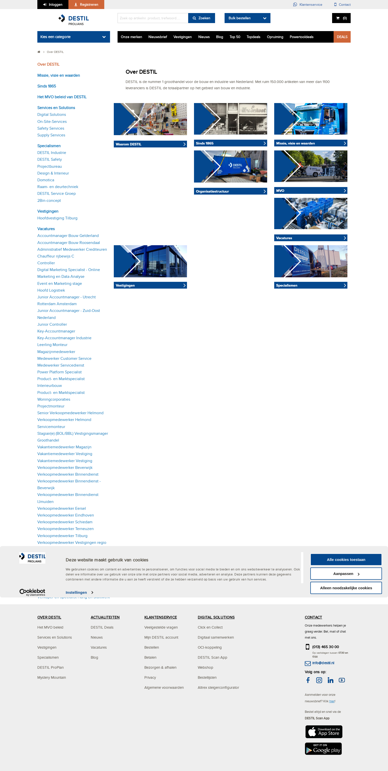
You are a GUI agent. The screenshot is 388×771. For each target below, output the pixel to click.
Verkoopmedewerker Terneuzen (65, 529)
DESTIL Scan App (212, 657)
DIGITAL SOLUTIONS (216, 617)
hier (332, 701)
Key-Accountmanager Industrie (64, 338)
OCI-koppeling (210, 647)
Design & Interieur (53, 173)
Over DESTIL (48, 64)
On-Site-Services (52, 121)
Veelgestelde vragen (161, 627)
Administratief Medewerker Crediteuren (72, 249)
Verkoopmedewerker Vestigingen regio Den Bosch (71, 546)
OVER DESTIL (49, 617)
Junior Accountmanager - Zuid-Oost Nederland (68, 314)
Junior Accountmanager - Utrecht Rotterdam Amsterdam (66, 300)
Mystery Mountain (51, 677)
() (344, 18)
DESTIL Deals (102, 627)
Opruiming (275, 36)
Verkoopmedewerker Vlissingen (65, 583)
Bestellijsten (207, 677)
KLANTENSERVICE (160, 617)
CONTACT (313, 617)
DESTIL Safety (49, 159)
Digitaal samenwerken (216, 637)
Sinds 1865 (46, 86)
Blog (219, 36)
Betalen (150, 657)
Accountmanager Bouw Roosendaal (68, 242)
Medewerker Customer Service (64, 358)
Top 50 (235, 36)
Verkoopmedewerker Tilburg (62, 536)
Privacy (150, 677)
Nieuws (204, 36)
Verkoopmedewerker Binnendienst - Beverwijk (69, 484)
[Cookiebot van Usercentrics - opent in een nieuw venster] (32, 766)
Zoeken (204, 18)
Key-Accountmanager (56, 331)
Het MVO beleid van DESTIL (61, 97)
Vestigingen (182, 36)
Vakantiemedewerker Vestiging (64, 454)
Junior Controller (52, 324)
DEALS (342, 36)
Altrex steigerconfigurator (218, 687)
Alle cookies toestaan (346, 733)
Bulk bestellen (240, 18)
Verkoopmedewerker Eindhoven (65, 515)
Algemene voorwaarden (164, 687)
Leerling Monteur (52, 345)
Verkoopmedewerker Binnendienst (68, 474)
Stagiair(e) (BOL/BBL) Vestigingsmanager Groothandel (72, 437)
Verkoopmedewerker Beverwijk (64, 467)
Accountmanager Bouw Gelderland (68, 235)
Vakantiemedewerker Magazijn (64, 447)
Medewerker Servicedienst (60, 365)
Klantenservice (311, 4)
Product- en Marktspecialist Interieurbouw (61, 382)
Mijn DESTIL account (161, 637)
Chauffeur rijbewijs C (55, 256)
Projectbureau (49, 166)
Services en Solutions (56, 108)
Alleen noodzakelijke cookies (346, 761)
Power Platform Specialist (59, 372)
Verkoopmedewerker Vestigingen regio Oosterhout (71, 573)
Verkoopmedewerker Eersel (61, 508)
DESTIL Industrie (51, 152)
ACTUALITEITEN (105, 617)
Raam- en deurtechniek (57, 187)
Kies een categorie (55, 36)
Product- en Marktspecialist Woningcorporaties (61, 396)
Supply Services (51, 135)
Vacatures (46, 229)
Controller (46, 263)
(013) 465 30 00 (325, 646)
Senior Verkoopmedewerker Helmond (70, 413)
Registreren (89, 4)
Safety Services (50, 128)
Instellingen (76, 766)
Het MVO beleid (50, 627)
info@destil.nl (323, 662)
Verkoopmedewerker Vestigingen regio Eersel (71, 559)
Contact (345, 4)
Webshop (205, 667)
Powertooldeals (302, 36)
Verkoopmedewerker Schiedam (64, 522)
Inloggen (55, 4)
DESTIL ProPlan (50, 667)
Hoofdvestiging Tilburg (57, 218)
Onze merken (131, 36)
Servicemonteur (51, 427)
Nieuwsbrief (157, 36)
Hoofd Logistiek (51, 290)
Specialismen (49, 146)
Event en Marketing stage (59, 283)
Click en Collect (210, 627)
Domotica (45, 180)
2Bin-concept (49, 200)
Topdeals (253, 36)
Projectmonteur (50, 406)
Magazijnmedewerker (56, 352)
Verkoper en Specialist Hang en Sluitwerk (73, 597)
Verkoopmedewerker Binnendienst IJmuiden (68, 498)
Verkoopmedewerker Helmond (64, 419)
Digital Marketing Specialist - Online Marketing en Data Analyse (68, 273)
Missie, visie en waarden (58, 75)
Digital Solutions (51, 114)
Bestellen (151, 647)
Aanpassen (346, 747)
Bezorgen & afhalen (160, 667)
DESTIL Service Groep (56, 193)
